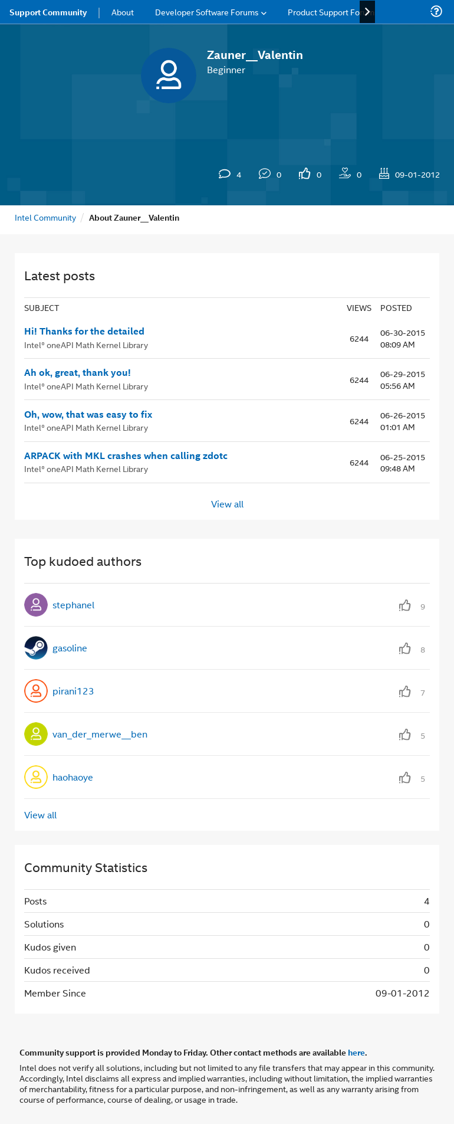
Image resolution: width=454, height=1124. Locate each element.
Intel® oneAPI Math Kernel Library (86, 344)
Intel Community (45, 217)
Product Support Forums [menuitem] (333, 11)
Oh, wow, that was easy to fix (88, 414)
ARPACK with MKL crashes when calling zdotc (126, 455)
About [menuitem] (122, 11)
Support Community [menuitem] (48, 11)
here (356, 1052)
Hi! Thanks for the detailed (84, 331)
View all (227, 503)
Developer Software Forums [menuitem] (207, 11)
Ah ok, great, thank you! (77, 372)
